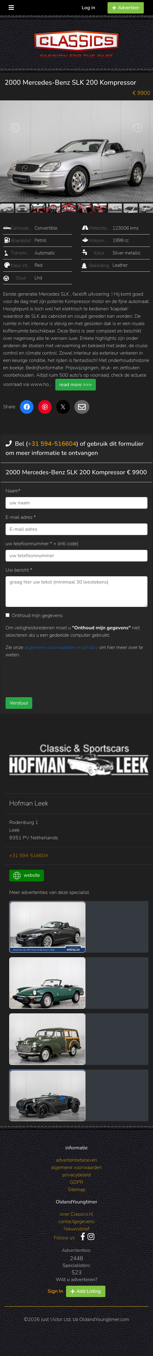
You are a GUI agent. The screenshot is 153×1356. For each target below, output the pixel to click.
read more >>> (75, 384)
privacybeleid (76, 1174)
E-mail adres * (21, 517)
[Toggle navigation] (11, 6)
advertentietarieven (76, 1160)
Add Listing (86, 1291)
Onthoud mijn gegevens (37, 615)
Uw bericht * (19, 570)
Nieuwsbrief (76, 1229)
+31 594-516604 (52, 444)
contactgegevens (76, 1221)
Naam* (13, 491)
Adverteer (125, 8)
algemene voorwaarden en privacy (62, 647)
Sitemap (76, 1189)
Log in (89, 7)
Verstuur (19, 703)
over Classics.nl (76, 1214)
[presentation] (52, 675)
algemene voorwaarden (76, 1167)
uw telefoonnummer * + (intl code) (42, 543)
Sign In (55, 1291)
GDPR (76, 1182)
